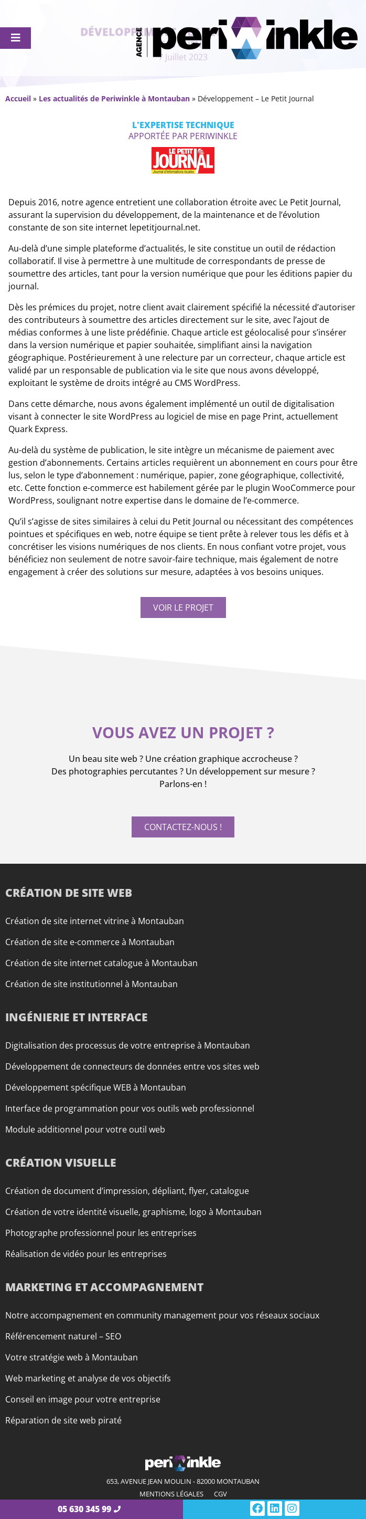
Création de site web (68, 892)
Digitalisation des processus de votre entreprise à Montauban (127, 1045)
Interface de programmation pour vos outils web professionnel (129, 1108)
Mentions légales (171, 1494)
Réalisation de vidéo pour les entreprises (86, 1254)
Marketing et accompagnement (104, 1287)
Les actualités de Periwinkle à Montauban (114, 98)
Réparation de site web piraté (63, 1420)
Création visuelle (60, 1162)
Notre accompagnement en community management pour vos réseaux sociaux (162, 1315)
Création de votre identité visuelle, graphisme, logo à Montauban (133, 1212)
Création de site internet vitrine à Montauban (94, 921)
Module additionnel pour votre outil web (85, 1129)
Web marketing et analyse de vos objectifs (88, 1378)
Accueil (18, 98)
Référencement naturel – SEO (63, 1336)
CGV (220, 1494)
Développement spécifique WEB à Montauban (95, 1087)
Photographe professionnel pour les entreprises (101, 1233)
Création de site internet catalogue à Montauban (101, 963)
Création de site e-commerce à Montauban (90, 942)
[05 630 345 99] (117, 1509)
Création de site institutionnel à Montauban (91, 984)
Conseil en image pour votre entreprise (82, 1399)
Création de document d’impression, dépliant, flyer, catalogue (127, 1191)
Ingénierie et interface (76, 1017)
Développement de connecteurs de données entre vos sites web (132, 1066)
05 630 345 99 (84, 1509)
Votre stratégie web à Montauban (71, 1357)
